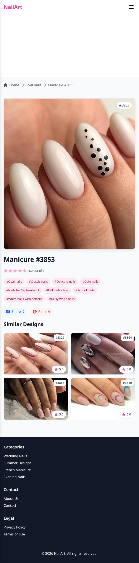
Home (11, 85)
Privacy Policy (15, 527)
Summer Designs (17, 463)
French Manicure (17, 470)
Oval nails (34, 85)
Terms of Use (14, 534)
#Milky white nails (62, 299)
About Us (11, 498)
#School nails (85, 290)
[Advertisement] (69, 46)
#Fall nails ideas (57, 290)
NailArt (13, 6)
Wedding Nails (15, 456)
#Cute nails (90, 281)
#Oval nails (14, 281)
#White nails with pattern (24, 299)
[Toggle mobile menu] (131, 7)
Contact (10, 505)
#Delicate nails (65, 281)
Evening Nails (15, 476)
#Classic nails (38, 281)
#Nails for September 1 (22, 290)
